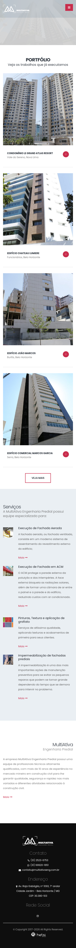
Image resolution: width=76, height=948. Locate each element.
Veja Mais (38, 478)
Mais (23, 558)
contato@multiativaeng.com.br (40, 870)
